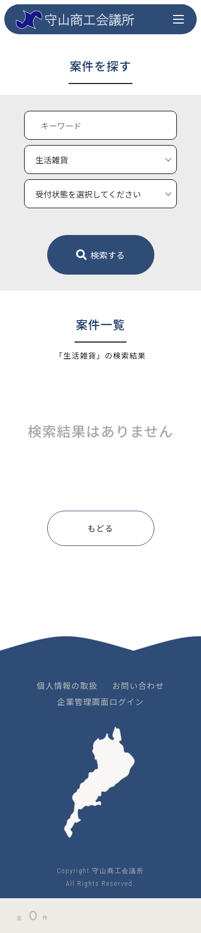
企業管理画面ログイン (100, 701)
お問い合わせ (138, 685)
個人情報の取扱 (67, 685)
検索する (100, 254)
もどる (100, 528)
